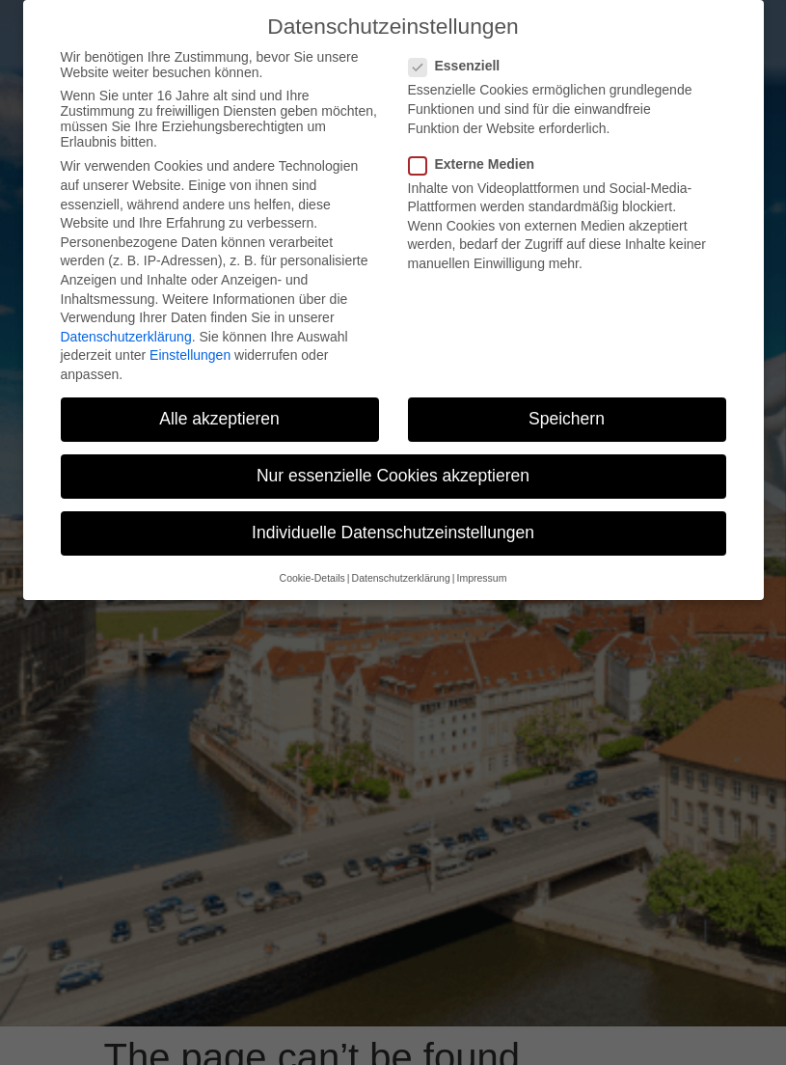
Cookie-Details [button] (312, 578)
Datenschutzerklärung (126, 336)
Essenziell (460, 65)
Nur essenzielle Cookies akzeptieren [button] (393, 475)
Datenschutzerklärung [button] (401, 578)
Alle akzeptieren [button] (219, 418)
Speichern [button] (567, 418)
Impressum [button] (481, 578)
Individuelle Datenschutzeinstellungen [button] (393, 532)
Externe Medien (477, 164)
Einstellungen (189, 355)
